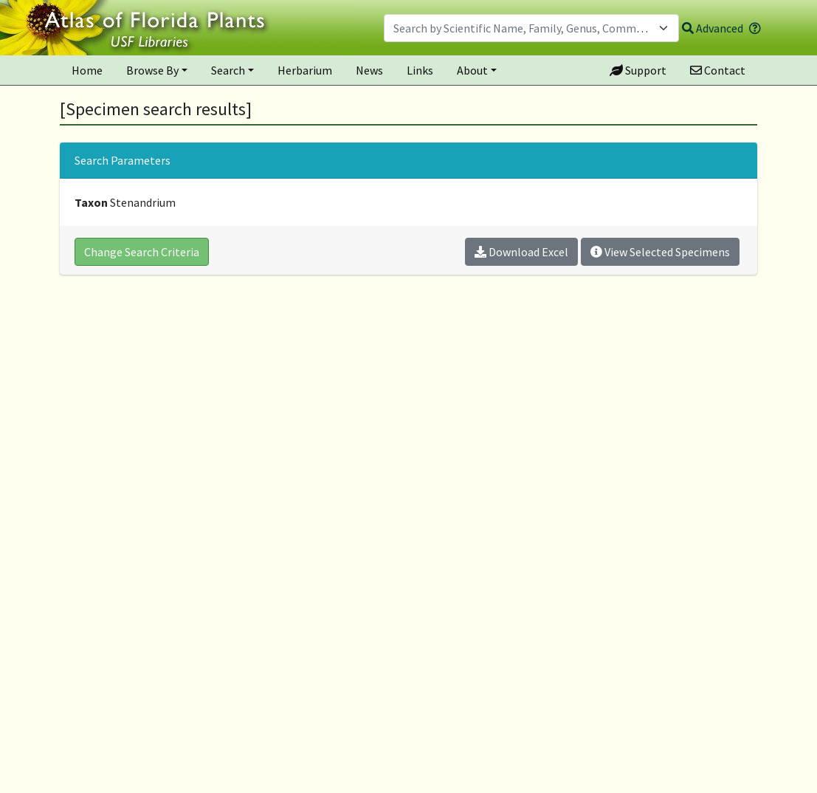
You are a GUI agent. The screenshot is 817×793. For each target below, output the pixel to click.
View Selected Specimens (660, 251)
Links (420, 70)
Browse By (152, 70)
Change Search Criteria (141, 251)
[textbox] (522, 28)
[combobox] (531, 28)
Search (228, 70)
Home (87, 70)
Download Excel (521, 251)
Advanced (712, 28)
